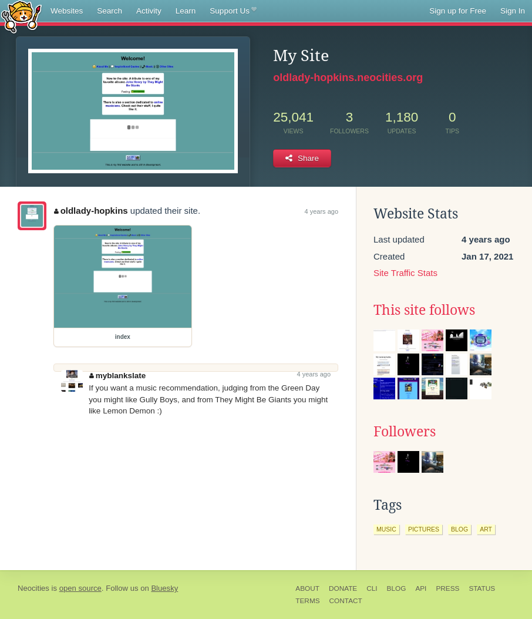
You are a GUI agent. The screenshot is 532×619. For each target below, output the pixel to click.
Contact (345, 601)
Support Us (233, 11)
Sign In (512, 10)
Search (109, 10)
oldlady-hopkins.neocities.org (348, 77)
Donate (343, 588)
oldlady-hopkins (91, 211)
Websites (66, 10)
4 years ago (321, 211)
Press (447, 588)
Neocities (33, 588)
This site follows (424, 310)
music (386, 529)
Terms (307, 601)
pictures (423, 529)
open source (80, 588)
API (420, 588)
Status (482, 588)
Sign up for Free (457, 10)
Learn (186, 10)
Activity (148, 10)
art (486, 529)
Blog (396, 588)
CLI (371, 588)
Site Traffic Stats (405, 273)
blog (459, 529)
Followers (404, 431)
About (307, 588)
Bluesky (164, 588)
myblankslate (117, 375)
